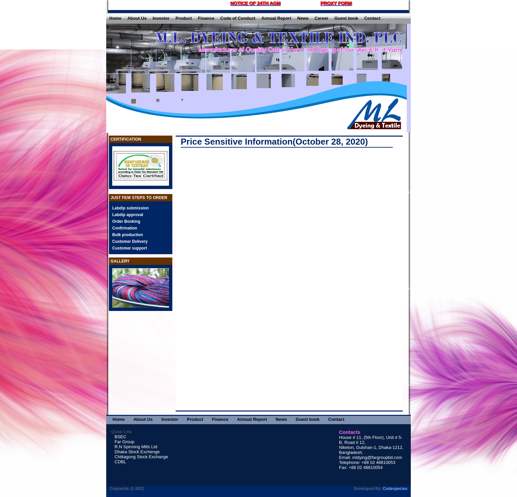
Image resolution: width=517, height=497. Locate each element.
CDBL (120, 461)
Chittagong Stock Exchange (141, 456)
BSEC (120, 436)
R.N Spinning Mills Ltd (136, 446)
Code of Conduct (237, 18)
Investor (161, 18)
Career (321, 18)
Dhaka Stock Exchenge (137, 451)
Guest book (346, 18)
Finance (206, 18)
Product (183, 18)
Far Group (124, 441)
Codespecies (395, 488)
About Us (137, 18)
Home (115, 18)
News (303, 18)
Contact (372, 18)
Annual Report (276, 18)
